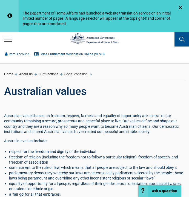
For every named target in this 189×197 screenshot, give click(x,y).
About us (26, 74)
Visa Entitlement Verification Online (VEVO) (69, 54)
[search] (181, 39)
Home (8, 74)
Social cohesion (76, 74)
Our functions (48, 74)
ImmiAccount (17, 54)
